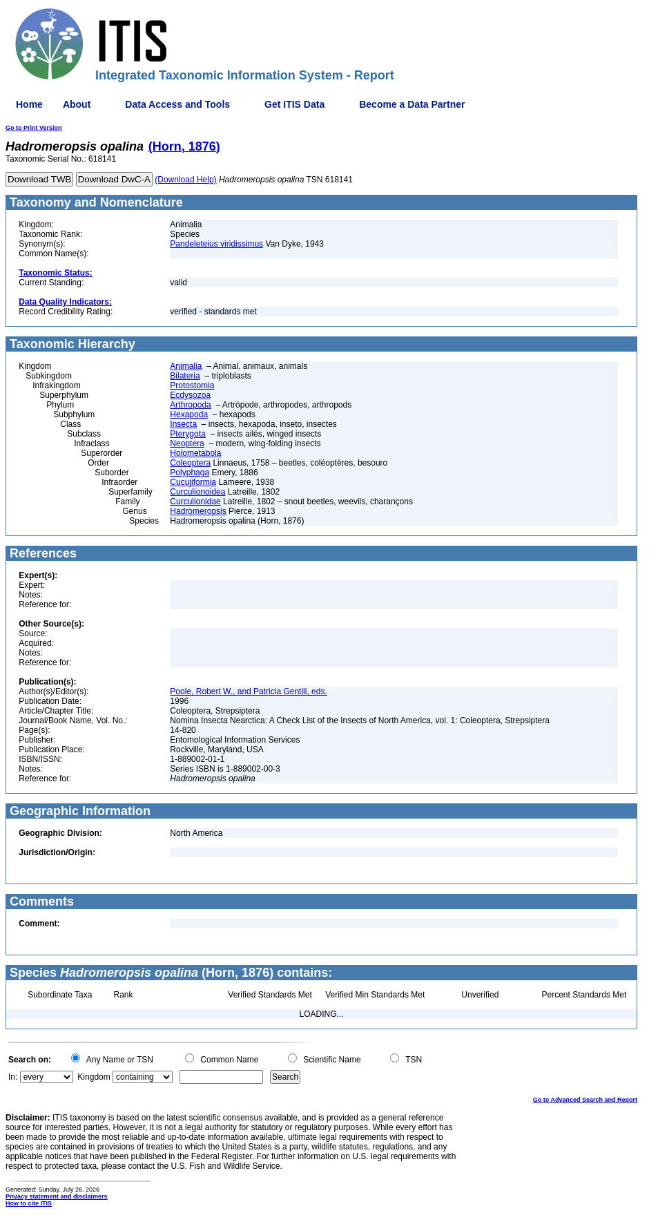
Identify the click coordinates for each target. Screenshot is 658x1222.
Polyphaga (189, 472)
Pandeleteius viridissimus (216, 244)
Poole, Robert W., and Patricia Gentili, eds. (248, 691)
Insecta (183, 424)
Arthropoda (190, 405)
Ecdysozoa (190, 395)
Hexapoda (189, 414)
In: (12, 1077)
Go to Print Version (34, 127)
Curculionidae (195, 501)
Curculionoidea (197, 492)
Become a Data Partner (412, 104)
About (76, 104)
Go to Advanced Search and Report (585, 1099)
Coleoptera (190, 463)
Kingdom (93, 1077)
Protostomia (192, 385)
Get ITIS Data (294, 104)
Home (29, 104)
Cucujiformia (193, 482)
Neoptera (187, 443)
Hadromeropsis (198, 511)
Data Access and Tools (177, 104)
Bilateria (185, 376)
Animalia (186, 366)
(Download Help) (185, 179)
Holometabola (195, 453)
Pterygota (187, 434)
